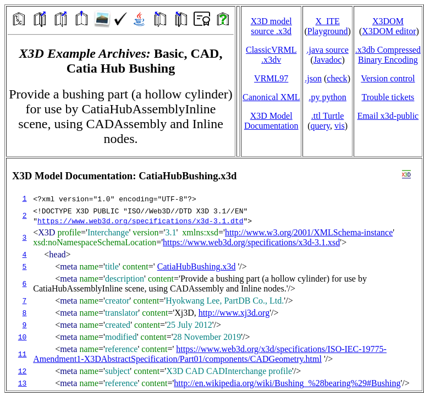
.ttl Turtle (327, 115)
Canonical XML (271, 97)
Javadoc (327, 59)
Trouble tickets (387, 97)
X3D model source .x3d (271, 26)
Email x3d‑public (388, 115)
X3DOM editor (389, 31)
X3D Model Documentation (271, 120)
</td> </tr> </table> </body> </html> (214, 274)
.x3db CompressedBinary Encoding (388, 54)
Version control (388, 78)
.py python (327, 97)
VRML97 (271, 78)
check (337, 78)
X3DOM (388, 21)
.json (313, 78)
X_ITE (327, 21)
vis (339, 125)
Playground (327, 31)
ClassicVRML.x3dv (271, 54)
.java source (327, 49)
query (320, 125)
